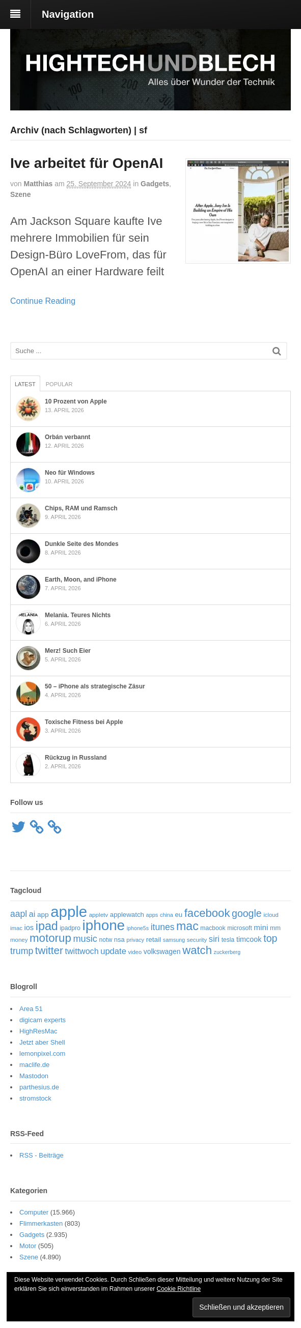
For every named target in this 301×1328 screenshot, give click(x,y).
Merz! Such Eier (68, 650)
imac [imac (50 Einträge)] (16, 928)
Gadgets (155, 184)
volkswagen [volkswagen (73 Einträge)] (162, 951)
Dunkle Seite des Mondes (82, 543)
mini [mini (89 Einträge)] (261, 927)
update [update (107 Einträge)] (113, 951)
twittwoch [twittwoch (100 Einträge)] (82, 951)
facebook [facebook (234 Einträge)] (207, 913)
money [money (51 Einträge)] (19, 940)
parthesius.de (39, 1087)
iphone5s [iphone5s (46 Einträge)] (138, 928)
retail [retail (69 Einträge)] (153, 939)
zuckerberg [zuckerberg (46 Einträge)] (227, 952)
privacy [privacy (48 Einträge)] (135, 940)
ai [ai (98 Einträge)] (32, 913)
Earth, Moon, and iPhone (81, 579)
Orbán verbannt (67, 437)
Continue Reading (42, 301)
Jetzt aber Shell (42, 1042)
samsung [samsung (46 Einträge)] (174, 940)
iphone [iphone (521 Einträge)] (103, 925)
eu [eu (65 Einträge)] (179, 914)
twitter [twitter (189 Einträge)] (49, 950)
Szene (20, 194)
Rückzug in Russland (75, 757)
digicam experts (42, 1020)
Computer (33, 1212)
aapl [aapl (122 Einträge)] (18, 914)
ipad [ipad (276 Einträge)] (47, 926)
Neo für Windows (70, 472)
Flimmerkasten (41, 1223)
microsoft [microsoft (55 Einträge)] (239, 928)
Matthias (37, 184)
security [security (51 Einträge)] (197, 940)
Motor (27, 1246)
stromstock (35, 1098)
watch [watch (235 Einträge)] (197, 950)
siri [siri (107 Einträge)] (214, 939)
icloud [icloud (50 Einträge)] (271, 915)
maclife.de (34, 1065)
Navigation (68, 14)
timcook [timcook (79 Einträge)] (249, 939)
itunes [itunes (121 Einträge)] (163, 927)
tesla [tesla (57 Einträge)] (228, 939)
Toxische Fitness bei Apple (84, 722)
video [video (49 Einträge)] (135, 952)
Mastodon (33, 1076)
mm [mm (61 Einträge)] (275, 928)
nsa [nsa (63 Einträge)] (119, 939)
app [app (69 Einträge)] (43, 914)
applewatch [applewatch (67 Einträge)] (127, 914)
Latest (25, 384)
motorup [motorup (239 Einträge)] (50, 938)
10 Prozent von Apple (76, 401)
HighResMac (38, 1031)
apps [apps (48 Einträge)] (152, 915)
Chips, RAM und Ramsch (81, 508)
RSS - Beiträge (41, 1155)
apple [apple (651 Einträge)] (68, 911)
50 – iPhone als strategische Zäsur (95, 686)
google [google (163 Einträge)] (247, 913)
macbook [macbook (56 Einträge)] (212, 928)
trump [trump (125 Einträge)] (21, 951)
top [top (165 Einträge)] (270, 938)
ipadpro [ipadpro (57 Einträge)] (70, 928)
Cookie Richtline (178, 1288)
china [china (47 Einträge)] (166, 915)
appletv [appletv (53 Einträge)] (98, 914)
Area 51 (31, 1009)
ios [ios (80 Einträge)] (29, 927)
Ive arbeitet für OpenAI (86, 163)
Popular (59, 384)
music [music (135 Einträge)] (85, 939)
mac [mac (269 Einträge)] (187, 926)
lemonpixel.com (42, 1053)
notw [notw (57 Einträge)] (106, 939)
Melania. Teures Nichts (78, 615)
